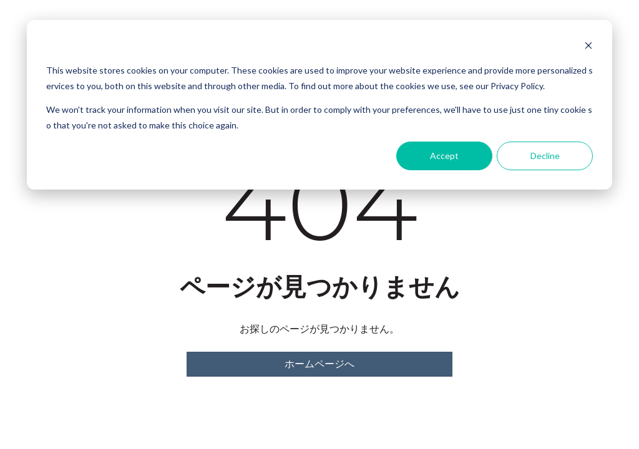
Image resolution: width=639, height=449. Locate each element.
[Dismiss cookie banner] (588, 47)
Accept (444, 155)
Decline (545, 155)
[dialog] (319, 105)
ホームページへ (319, 364)
